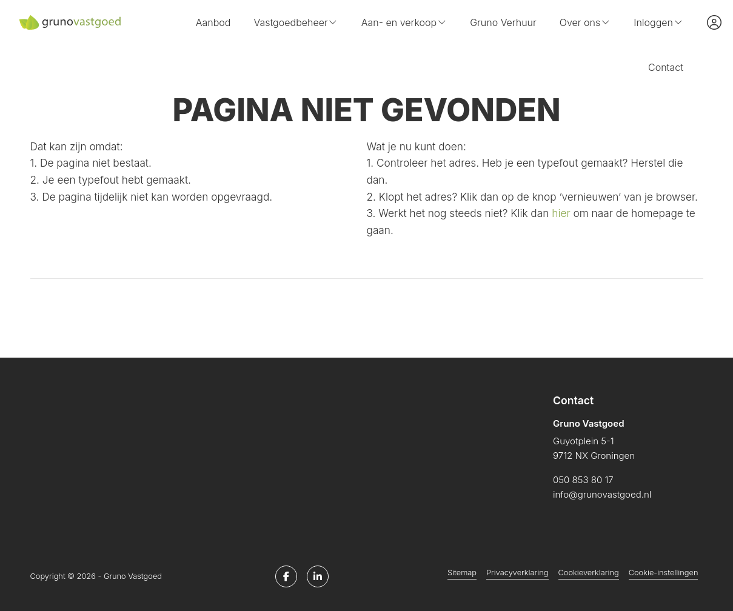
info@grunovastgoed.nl (602, 494)
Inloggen (658, 22)
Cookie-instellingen (663, 572)
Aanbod (213, 22)
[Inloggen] (714, 22)
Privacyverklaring (517, 572)
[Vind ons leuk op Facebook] (286, 576)
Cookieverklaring (588, 572)
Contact (665, 67)
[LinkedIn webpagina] (318, 576)
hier (561, 213)
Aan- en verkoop (404, 22)
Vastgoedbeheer (295, 22)
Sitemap (462, 572)
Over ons (585, 22)
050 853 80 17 (583, 480)
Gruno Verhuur (503, 22)
